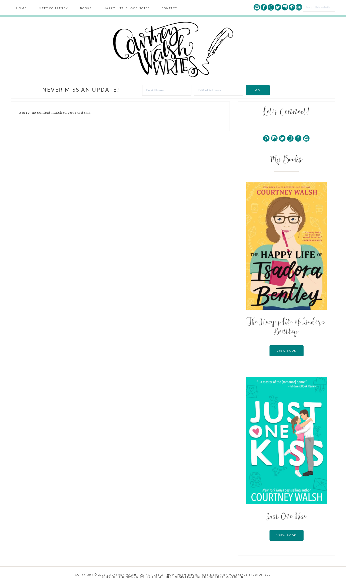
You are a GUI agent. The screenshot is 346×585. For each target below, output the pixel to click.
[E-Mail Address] (218, 90)
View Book (287, 350)
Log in (238, 577)
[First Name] (166, 90)
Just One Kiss (286, 517)
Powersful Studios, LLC (249, 574)
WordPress (219, 577)
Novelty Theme (150, 577)
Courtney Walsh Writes (173, 49)
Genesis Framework (188, 577)
